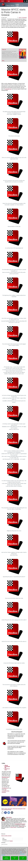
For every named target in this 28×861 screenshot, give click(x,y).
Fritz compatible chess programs (5, 791)
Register (11, 840)
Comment (3, 842)
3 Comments (24, 17)
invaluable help (8, 89)
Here (21, 851)
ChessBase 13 (5, 788)
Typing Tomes (13, 827)
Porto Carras (10, 808)
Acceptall (23, 858)
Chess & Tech (22, 826)
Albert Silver (9, 817)
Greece (5, 808)
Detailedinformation (6, 858)
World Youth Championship (18, 808)
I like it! (20, 17)
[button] (8, 1)
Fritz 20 (4, 49)
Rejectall (14, 858)
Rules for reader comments (6, 835)
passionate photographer (20, 823)
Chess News (10, 5)
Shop (2, 1)
